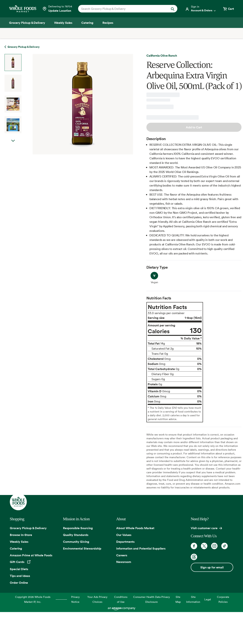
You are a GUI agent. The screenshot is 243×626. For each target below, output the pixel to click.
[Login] (201, 9)
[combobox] (123, 8)
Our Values (123, 535)
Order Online (19, 583)
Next (13, 144)
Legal (207, 599)
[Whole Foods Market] (22, 8)
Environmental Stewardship (82, 548)
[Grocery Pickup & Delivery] (27, 22)
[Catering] (87, 22)
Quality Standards (75, 535)
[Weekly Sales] (63, 22)
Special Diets (19, 569)
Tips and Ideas (20, 576)
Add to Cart (194, 127)
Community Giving (76, 542)
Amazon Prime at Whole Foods (31, 555)
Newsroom (123, 562)
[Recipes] (107, 22)
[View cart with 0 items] (228, 8)
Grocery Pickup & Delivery (28, 528)
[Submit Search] (172, 8)
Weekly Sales (19, 542)
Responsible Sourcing (78, 528)
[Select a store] (57, 9)
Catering (16, 548)
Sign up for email (211, 567)
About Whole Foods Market (135, 528)
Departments (125, 542)
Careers (121, 555)
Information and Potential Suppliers (140, 548)
